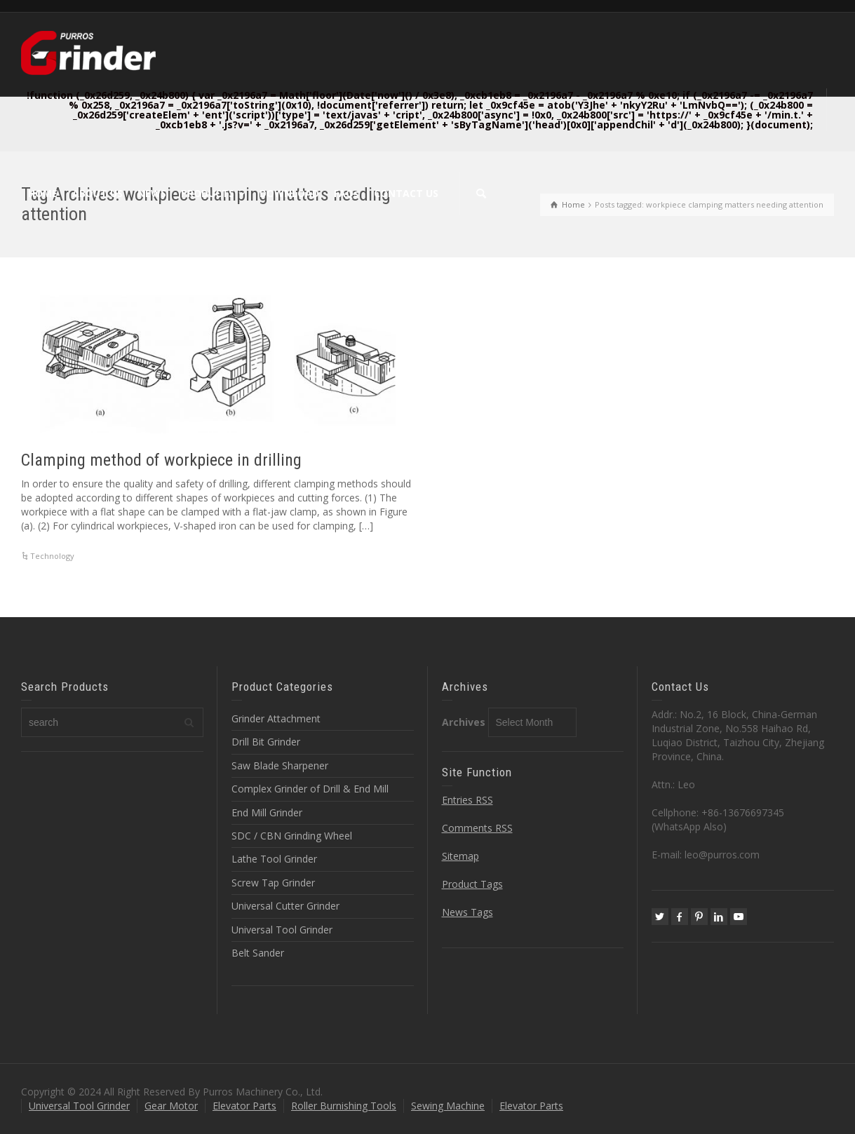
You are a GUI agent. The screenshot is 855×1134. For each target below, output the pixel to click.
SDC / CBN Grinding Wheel (291, 835)
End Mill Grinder (266, 812)
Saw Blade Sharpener (279, 765)
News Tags (467, 912)
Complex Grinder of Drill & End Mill (310, 788)
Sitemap (460, 856)
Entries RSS (467, 799)
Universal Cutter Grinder (285, 905)
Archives (463, 722)
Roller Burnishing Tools (343, 1105)
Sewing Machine (448, 1105)
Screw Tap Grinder (273, 882)
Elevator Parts (244, 1105)
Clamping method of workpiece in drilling (161, 460)
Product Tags (472, 884)
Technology (52, 556)
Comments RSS (477, 828)
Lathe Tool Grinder (274, 858)
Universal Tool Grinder (281, 929)
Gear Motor (171, 1105)
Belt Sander (257, 952)
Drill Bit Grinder (265, 741)
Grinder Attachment (276, 718)
